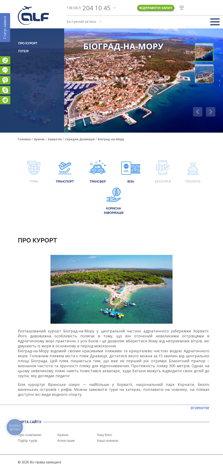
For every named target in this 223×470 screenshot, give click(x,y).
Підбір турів (27, 440)
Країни (62, 434)
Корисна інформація (113, 201)
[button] (210, 111)
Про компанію (29, 434)
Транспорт (65, 172)
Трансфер (97, 172)
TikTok (5, 60)
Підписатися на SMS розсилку (5, 70)
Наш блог (104, 434)
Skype (5, 90)
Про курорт (27, 43)
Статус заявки (4, 27)
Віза (130, 172)
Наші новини (107, 440)
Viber (5, 80)
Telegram (5, 100)
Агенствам (65, 440)
